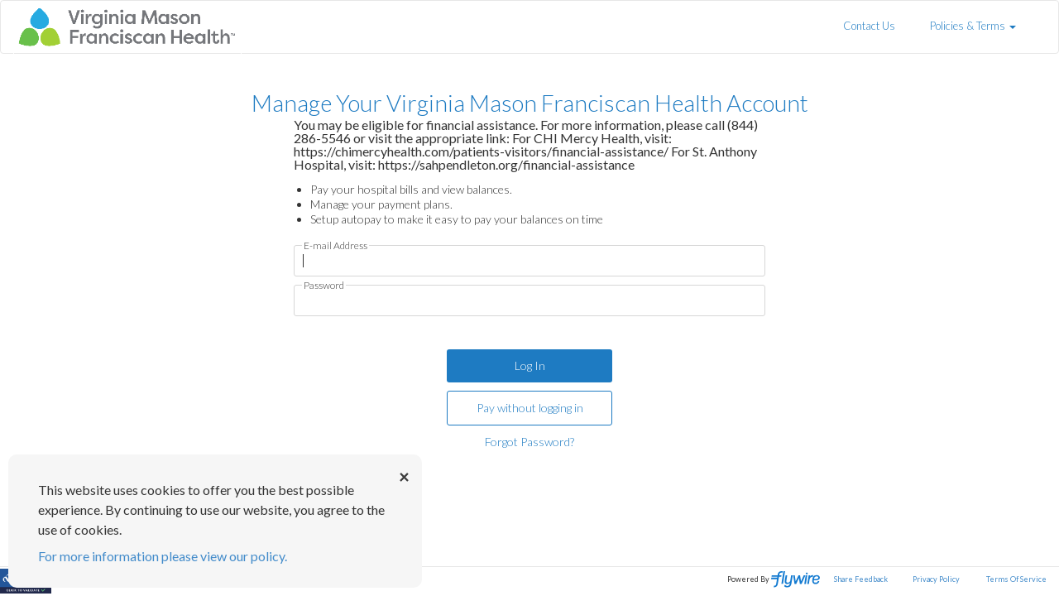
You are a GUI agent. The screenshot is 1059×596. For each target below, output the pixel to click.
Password (324, 286)
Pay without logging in (530, 408)
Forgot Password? (529, 442)
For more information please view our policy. (162, 556)
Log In (530, 365)
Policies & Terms (973, 25)
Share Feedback (861, 579)
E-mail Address (335, 246)
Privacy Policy (936, 579)
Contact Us (869, 25)
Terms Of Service (1016, 579)
